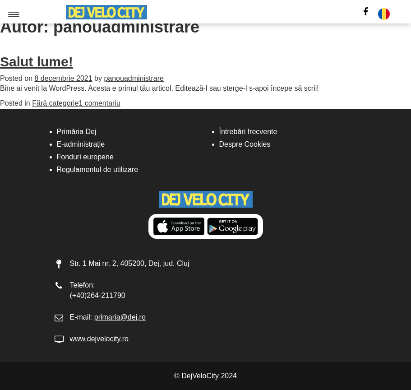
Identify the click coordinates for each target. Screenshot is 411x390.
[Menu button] (14, 14)
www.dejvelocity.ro (99, 339)
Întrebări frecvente (248, 131)
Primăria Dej (77, 131)
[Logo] (106, 12)
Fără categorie (55, 103)
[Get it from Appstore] (178, 227)
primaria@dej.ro (120, 317)
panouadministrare (134, 78)
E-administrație (81, 144)
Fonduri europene (85, 157)
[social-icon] (365, 12)
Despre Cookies (245, 144)
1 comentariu (99, 103)
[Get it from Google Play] (232, 227)
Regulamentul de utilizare (98, 169)
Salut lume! (36, 61)
